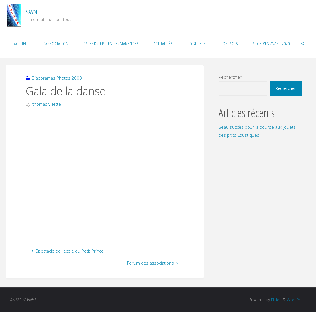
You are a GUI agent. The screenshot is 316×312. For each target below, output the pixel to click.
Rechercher (230, 77)
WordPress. (297, 299)
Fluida (276, 299)
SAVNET (34, 11)
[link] (303, 43)
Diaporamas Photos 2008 (57, 78)
